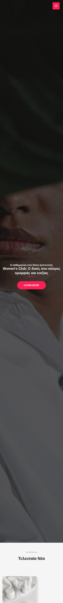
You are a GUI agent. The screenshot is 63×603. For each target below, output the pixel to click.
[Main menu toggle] (56, 6)
